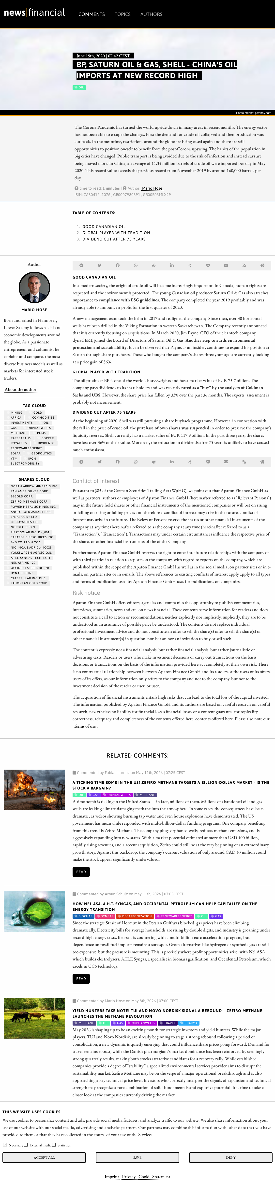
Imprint (112, 1176)
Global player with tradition (116, 232)
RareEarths (19, 438)
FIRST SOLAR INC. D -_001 (28, 532)
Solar (14, 453)
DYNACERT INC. (20, 573)
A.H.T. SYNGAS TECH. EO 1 (28, 558)
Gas (12, 428)
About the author (20, 389)
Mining (15, 412)
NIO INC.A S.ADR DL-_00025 (29, 547)
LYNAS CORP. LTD (22, 517)
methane (16, 433)
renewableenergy (24, 448)
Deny (230, 1157)
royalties (17, 443)
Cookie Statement (154, 1176)
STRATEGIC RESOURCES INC (30, 537)
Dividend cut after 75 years (114, 239)
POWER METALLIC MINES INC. (31, 506)
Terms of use (85, 726)
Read (81, 872)
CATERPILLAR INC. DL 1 (26, 578)
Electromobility (23, 463)
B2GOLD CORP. (20, 496)
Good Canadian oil (104, 226)
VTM (12, 458)
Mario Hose (152, 188)
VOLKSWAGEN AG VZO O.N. (29, 552)
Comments (91, 14)
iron (30, 458)
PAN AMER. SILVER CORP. (27, 491)
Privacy (129, 1176)
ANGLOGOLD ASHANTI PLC (29, 512)
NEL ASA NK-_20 (21, 562)
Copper (45, 438)
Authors (151, 14)
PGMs (39, 433)
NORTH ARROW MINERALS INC (32, 486)
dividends (44, 443)
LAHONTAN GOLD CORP (27, 583)
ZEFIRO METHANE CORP (27, 501)
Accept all (44, 1157)
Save (137, 1157)
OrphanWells (37, 428)
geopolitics (39, 453)
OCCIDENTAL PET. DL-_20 (28, 568)
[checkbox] (4, 1144)
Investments (20, 422)
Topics (123, 14)
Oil (44, 422)
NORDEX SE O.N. (21, 527)
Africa (14, 417)
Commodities (41, 417)
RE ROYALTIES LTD (23, 522)
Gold (35, 412)
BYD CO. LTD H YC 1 (24, 542)
